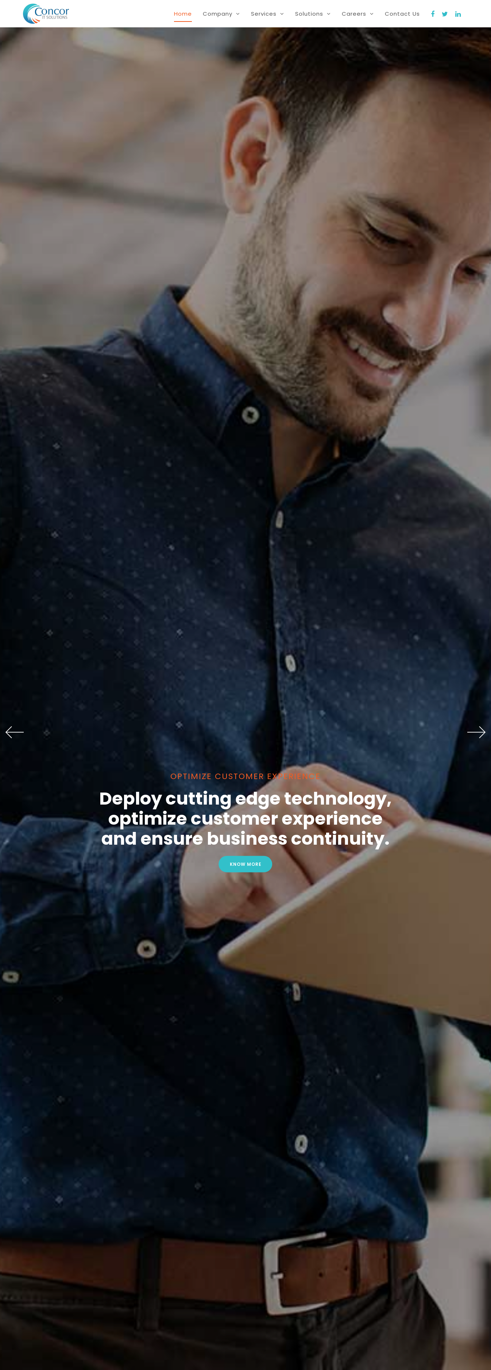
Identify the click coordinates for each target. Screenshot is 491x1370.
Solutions (313, 13)
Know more (246, 864)
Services (267, 13)
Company (221, 13)
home (183, 13)
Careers (358, 13)
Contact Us (402, 13)
